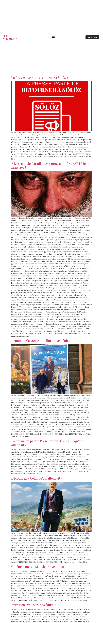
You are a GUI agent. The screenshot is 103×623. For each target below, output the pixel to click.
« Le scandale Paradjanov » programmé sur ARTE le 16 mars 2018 (50, 165)
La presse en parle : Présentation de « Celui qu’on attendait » (46, 443)
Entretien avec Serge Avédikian (33, 605)
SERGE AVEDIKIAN (10, 37)
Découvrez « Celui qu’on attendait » (37, 478)
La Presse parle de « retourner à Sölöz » (39, 77)
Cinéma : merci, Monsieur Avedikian (37, 566)
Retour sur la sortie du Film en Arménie (40, 340)
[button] (54, 37)
